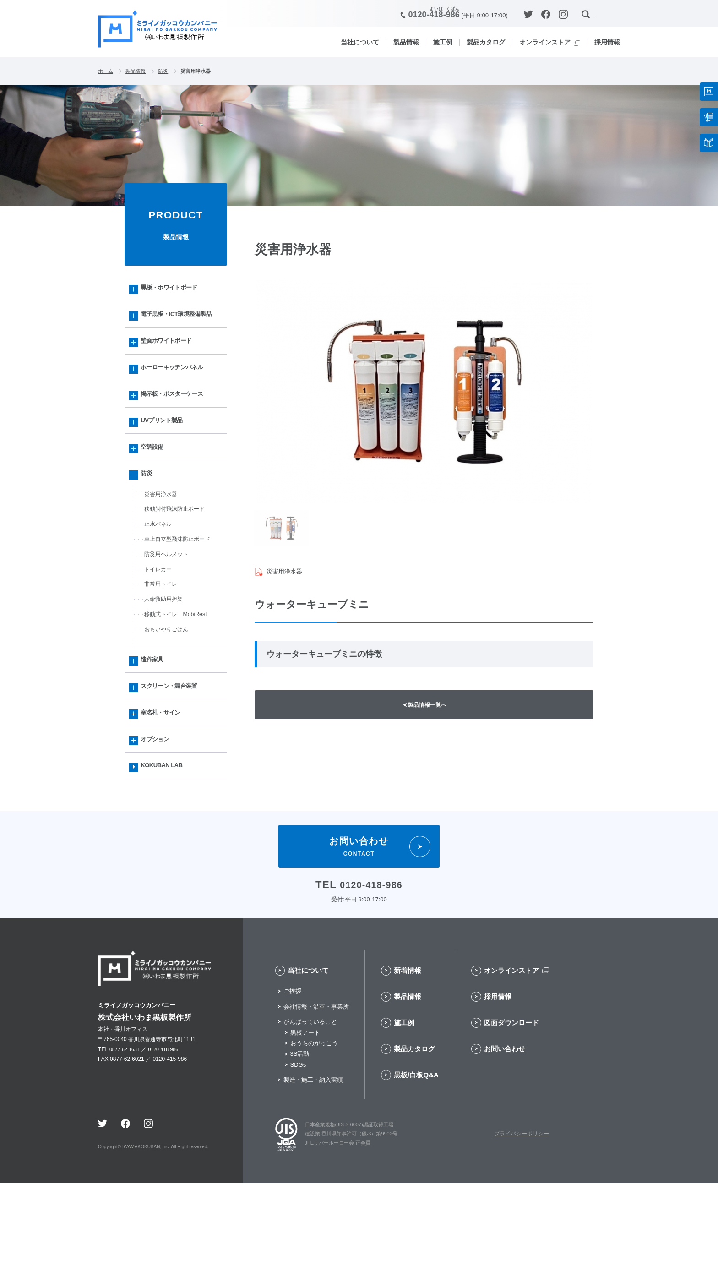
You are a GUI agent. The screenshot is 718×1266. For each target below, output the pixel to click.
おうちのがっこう (314, 1126)
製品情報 (406, 42)
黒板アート (305, 1115)
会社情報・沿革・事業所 (316, 1089)
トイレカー (160, 623)
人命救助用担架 (166, 656)
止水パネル (160, 571)
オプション (159, 815)
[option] (424, 392)
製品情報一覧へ (430, 709)
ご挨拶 (292, 1074)
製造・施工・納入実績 (313, 1163)
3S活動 (300, 1137)
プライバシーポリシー (521, 1217)
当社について (360, 42)
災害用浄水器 (287, 571)
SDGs (298, 1148)
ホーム (107, 71)
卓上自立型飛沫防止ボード (182, 588)
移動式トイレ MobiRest (180, 673)
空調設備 (156, 484)
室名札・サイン (166, 784)
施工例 (442, 42)
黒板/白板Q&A (416, 1158)
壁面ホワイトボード (172, 363)
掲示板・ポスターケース (179, 424)
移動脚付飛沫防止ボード (179, 554)
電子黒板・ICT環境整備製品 (180, 327)
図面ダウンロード (511, 1106)
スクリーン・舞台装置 (175, 754)
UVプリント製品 (167, 454)
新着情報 (407, 1054)
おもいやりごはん (170, 690)
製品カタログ (486, 42)
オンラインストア (545, 42)
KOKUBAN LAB (166, 845)
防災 (170, 71)
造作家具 (156, 724)
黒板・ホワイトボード (175, 291)
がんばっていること (310, 1105)
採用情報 (607, 42)
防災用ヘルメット (170, 605)
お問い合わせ (504, 1132)
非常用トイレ (163, 640)
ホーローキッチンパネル (179, 394)
